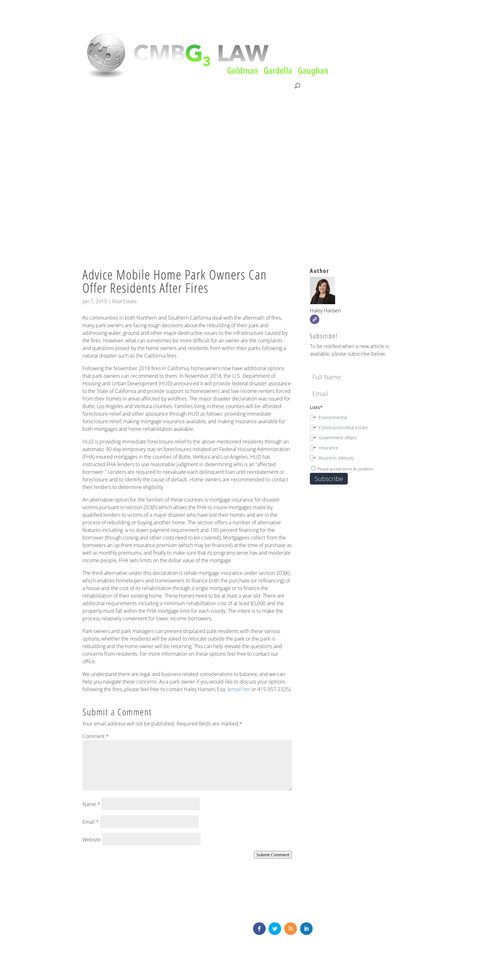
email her (239, 689)
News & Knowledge (237, 85)
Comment (95, 736)
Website (91, 839)
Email (90, 821)
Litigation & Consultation (147, 85)
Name (91, 804)
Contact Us (280, 85)
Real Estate (124, 301)
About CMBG (96, 86)
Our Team (194, 85)
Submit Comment (272, 855)
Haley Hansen (325, 310)
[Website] (314, 319)
